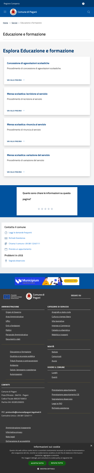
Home (5, 22)
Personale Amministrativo (17, 334)
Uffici (8, 321)
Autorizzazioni (16, 374)
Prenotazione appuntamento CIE (65, 394)
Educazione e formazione (20, 351)
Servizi (14, 22)
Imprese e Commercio (61, 325)
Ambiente (14, 365)
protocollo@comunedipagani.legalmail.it (23, 412)
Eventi (54, 377)
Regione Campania (12, 3)
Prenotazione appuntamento (64, 389)
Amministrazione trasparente (18, 427)
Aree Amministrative (15, 316)
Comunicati (56, 356)
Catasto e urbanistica (61, 330)
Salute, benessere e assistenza (23, 369)
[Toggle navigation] (5, 11)
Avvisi (54, 360)
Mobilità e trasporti (60, 334)
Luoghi (55, 372)
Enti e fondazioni (13, 325)
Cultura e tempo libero (61, 316)
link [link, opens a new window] (71, 458)
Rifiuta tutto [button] (57, 463)
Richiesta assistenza (60, 407)
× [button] (91, 446)
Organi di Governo (13, 312)
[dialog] (47, 458)
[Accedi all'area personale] (83, 3)
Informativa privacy (14, 432)
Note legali (10, 436)
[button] (47, 468)
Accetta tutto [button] (37, 463)
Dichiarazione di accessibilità (18, 441)
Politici (9, 330)
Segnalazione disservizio (62, 398)
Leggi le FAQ (57, 403)
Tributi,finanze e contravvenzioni (24, 360)
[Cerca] (88, 12)
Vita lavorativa (58, 321)
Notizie (55, 351)
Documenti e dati (13, 339)
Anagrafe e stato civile (61, 312)
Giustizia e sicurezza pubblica (22, 356)
